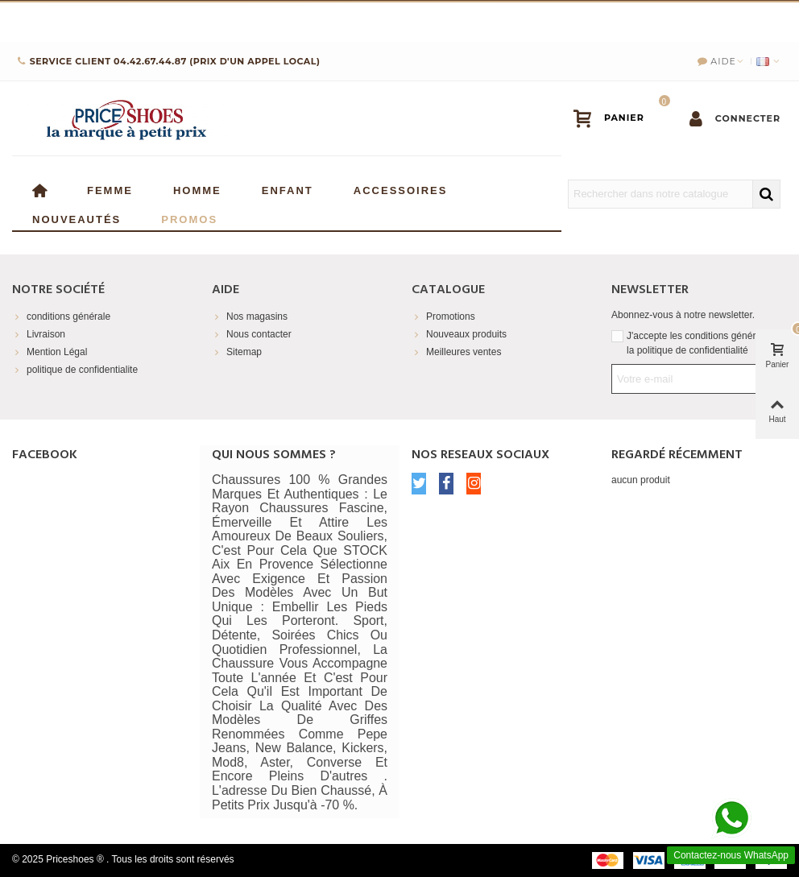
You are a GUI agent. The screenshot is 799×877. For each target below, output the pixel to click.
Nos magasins (250, 316)
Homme (197, 188)
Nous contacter (252, 334)
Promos (189, 217)
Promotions (443, 316)
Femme (110, 188)
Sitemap (237, 352)
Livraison (38, 334)
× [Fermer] (787, 20)
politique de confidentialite (75, 369)
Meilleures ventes (456, 352)
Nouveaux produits (459, 334)
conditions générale (61, 316)
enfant (287, 188)
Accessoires (401, 188)
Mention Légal (49, 352)
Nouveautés (76, 217)
